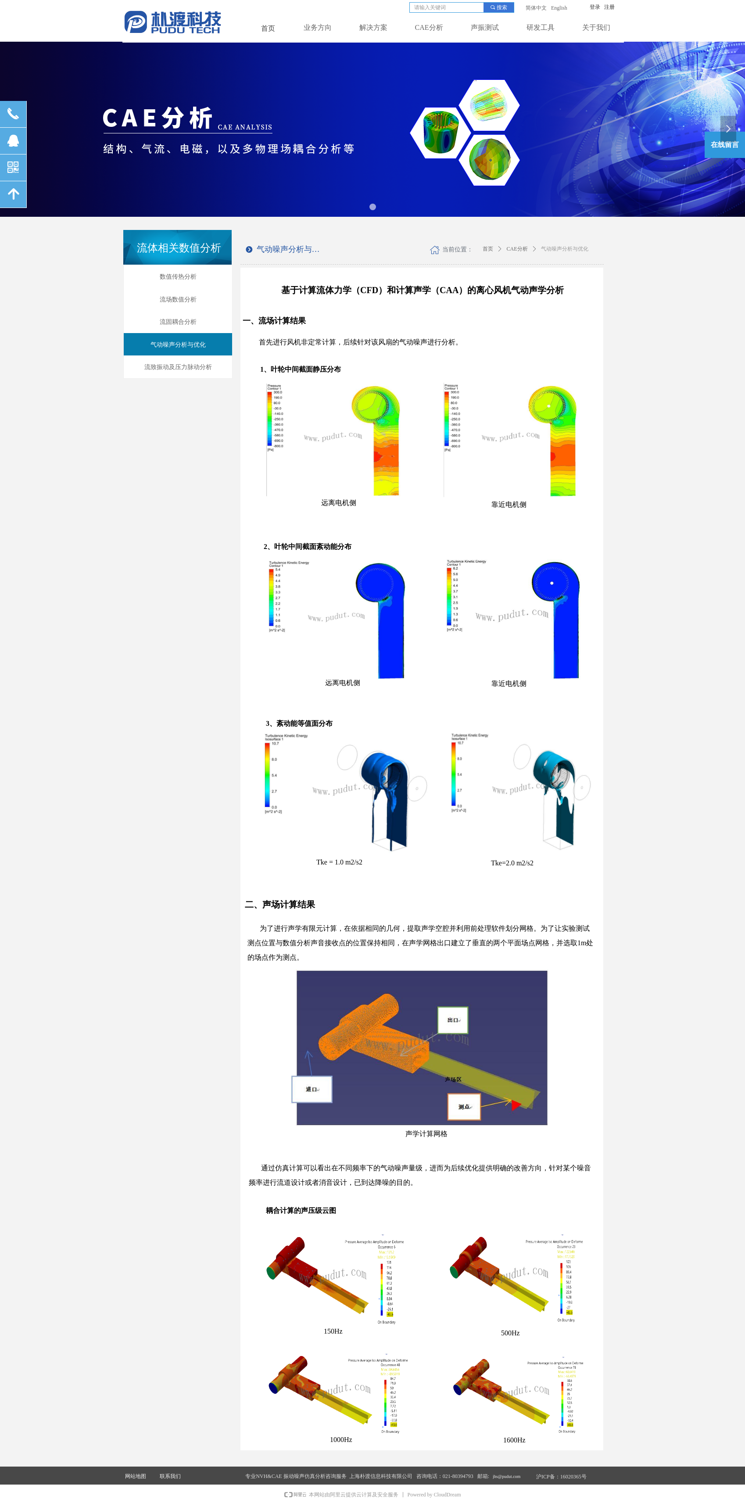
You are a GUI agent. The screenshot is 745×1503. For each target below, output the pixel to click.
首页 (488, 249)
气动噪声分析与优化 (564, 249)
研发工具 (541, 27)
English (559, 8)
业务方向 (318, 27)
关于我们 (596, 27)
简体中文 (536, 8)
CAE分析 (429, 27)
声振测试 (485, 27)
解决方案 (373, 27)
